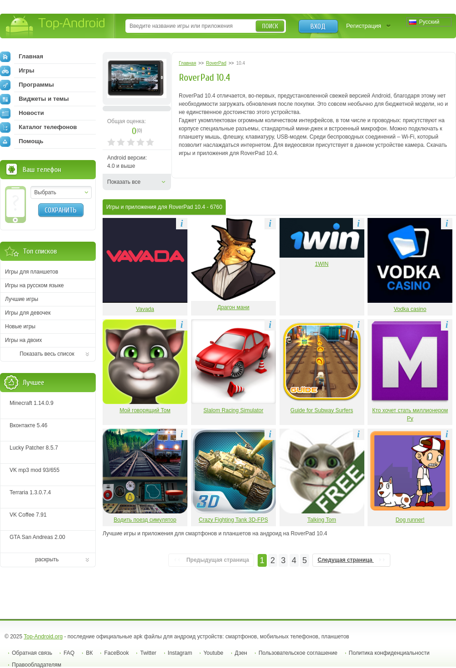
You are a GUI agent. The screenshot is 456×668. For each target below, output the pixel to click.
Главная (21, 56)
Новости (22, 113)
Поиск (270, 26)
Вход (318, 26)
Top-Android (56, 27)
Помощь (21, 141)
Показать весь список (47, 354)
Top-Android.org (43, 636)
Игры (17, 71)
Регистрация (363, 25)
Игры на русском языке (34, 285)
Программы (27, 85)
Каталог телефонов (38, 127)
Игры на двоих (23, 340)
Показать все (123, 182)
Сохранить (61, 210)
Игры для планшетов (31, 272)
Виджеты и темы (34, 99)
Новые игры (20, 326)
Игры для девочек (28, 313)
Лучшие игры (21, 299)
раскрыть (47, 559)
